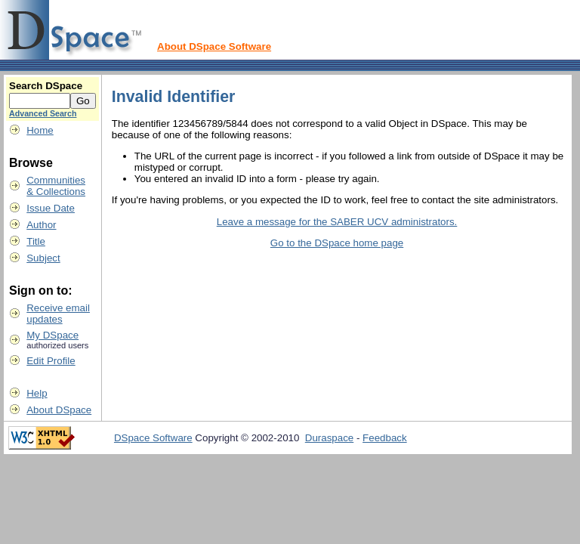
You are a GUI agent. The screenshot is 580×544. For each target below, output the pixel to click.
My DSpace (52, 335)
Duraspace (329, 438)
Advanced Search (42, 113)
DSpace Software (153, 438)
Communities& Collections (55, 186)
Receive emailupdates (58, 313)
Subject (43, 258)
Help (36, 393)
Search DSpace (45, 85)
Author (41, 224)
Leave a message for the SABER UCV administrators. (337, 221)
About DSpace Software (214, 46)
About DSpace (58, 410)
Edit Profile (50, 360)
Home (40, 130)
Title (35, 241)
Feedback (384, 438)
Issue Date (50, 208)
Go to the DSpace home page (336, 243)
